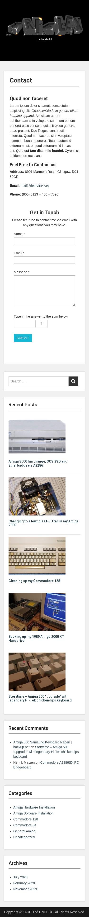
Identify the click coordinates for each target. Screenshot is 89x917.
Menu (9, 8)
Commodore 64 (24, 825)
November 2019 (25, 889)
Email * (19, 253)
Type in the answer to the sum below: (41, 316)
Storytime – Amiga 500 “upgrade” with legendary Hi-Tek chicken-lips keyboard (40, 698)
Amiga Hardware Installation (34, 807)
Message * (21, 272)
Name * (19, 234)
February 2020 (24, 883)
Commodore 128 (25, 819)
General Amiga (24, 831)
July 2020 (20, 877)
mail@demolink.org (35, 185)
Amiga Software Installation (33, 813)
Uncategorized (24, 837)
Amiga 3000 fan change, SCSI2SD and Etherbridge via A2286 (38, 463)
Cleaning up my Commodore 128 (34, 581)
